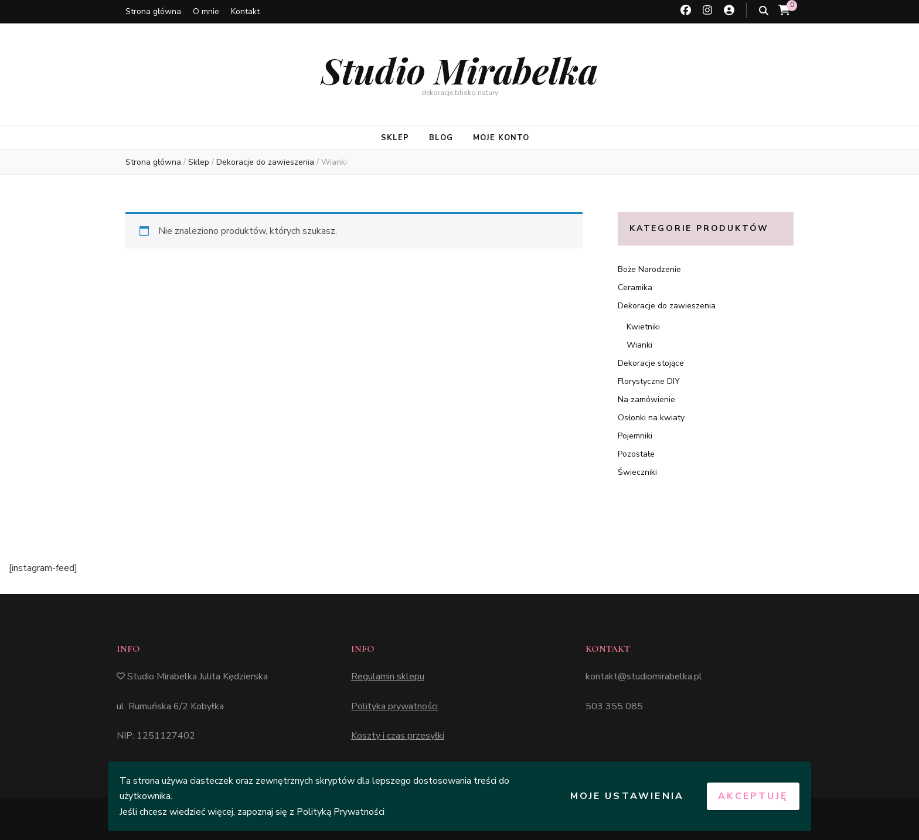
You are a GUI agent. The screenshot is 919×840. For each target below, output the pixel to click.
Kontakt (245, 11)
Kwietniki (643, 326)
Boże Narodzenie (649, 269)
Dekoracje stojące (651, 363)
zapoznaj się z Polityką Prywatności (310, 811)
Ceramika (635, 287)
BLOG (441, 137)
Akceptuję (753, 796)
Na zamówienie (646, 399)
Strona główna (153, 11)
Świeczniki (637, 472)
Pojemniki (635, 435)
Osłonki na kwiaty (651, 417)
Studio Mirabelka (459, 69)
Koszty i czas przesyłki (397, 735)
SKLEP (395, 137)
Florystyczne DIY (649, 381)
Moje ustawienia (627, 796)
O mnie (206, 11)
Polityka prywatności (394, 706)
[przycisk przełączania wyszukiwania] (763, 11)
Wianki (639, 345)
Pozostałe (636, 454)
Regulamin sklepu (387, 676)
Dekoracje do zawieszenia (667, 305)
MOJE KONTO (501, 137)
